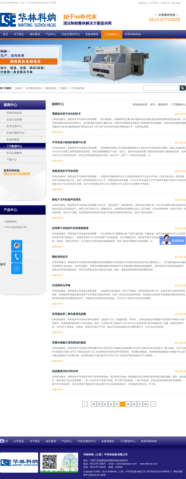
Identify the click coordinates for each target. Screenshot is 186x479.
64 (122, 404)
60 (99, 404)
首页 (5, 34)
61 (105, 404)
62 (111, 404)
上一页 (84, 404)
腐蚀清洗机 (51, 88)
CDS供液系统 (78, 88)
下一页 (153, 404)
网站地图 (177, 471)
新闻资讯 (163, 104)
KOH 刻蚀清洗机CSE (16, 227)
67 (140, 404)
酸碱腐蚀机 (11, 221)
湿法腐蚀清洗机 (33, 88)
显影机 (63, 88)
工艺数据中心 (178, 104)
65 (128, 404)
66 (134, 404)
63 (117, 404)
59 (93, 404)
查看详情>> (58, 131)
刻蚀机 (18, 88)
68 (145, 404)
